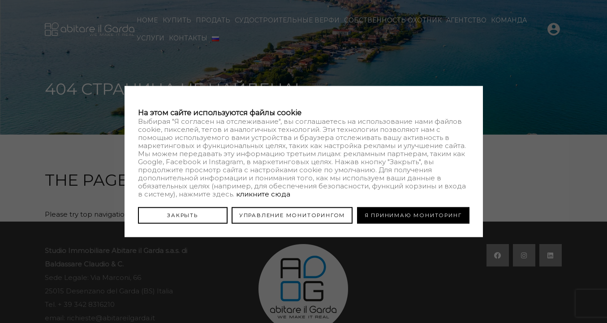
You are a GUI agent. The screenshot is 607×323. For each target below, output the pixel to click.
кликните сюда (263, 193)
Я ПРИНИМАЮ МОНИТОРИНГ (413, 215)
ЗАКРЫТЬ (182, 215)
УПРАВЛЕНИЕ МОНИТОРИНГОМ (292, 215)
